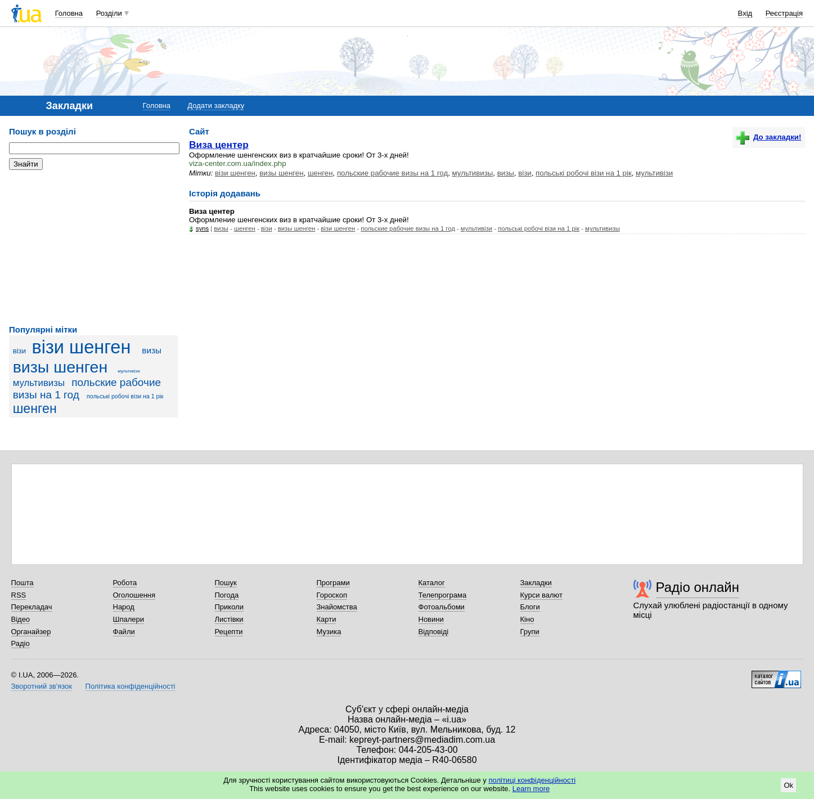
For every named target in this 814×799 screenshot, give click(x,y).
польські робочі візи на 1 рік (125, 396)
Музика (329, 631)
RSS (18, 595)
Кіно (527, 619)
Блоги (530, 607)
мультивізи (129, 371)
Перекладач (31, 607)
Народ (123, 607)
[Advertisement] (93, 247)
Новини (431, 619)
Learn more (531, 788)
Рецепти (229, 631)
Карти (326, 619)
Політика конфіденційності (131, 686)
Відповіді (434, 631)
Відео (20, 619)
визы (151, 350)
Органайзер (31, 631)
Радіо (20, 643)
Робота (125, 582)
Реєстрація (784, 13)
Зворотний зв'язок (41, 686)
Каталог (432, 582)
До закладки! (768, 137)
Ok (788, 785)
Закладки (536, 582)
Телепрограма (443, 595)
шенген (35, 408)
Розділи (109, 13)
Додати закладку (215, 105)
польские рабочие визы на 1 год (392, 173)
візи (19, 351)
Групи (529, 631)
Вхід (745, 13)
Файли (124, 631)
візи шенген (81, 347)
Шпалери (129, 619)
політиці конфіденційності (531, 780)
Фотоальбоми (442, 607)
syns (202, 228)
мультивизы (39, 383)
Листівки (229, 619)
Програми (333, 582)
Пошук (226, 582)
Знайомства (337, 607)
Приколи (229, 607)
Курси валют (541, 595)
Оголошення (134, 595)
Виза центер (219, 144)
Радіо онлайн (698, 587)
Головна (69, 13)
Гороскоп (332, 595)
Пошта (22, 582)
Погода (227, 595)
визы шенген (60, 367)
